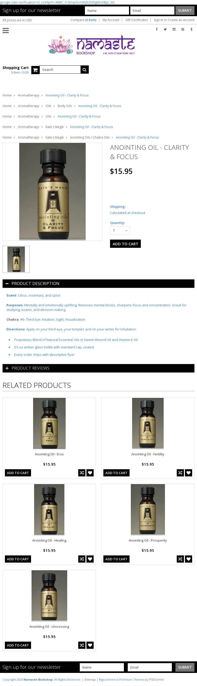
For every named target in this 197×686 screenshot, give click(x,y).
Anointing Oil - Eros (49, 454)
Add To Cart (18, 473)
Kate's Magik (55, 127)
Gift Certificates (136, 20)
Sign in (158, 20)
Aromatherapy (28, 95)
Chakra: (12, 319)
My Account (111, 20)
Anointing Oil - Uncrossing (49, 626)
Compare (83, 20)
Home (7, 95)
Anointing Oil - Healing (49, 540)
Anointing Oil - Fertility (147, 454)
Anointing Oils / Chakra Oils (90, 137)
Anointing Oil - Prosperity (148, 540)
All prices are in (17, 20)
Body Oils (65, 106)
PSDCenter (156, 679)
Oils (48, 106)
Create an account (181, 20)
